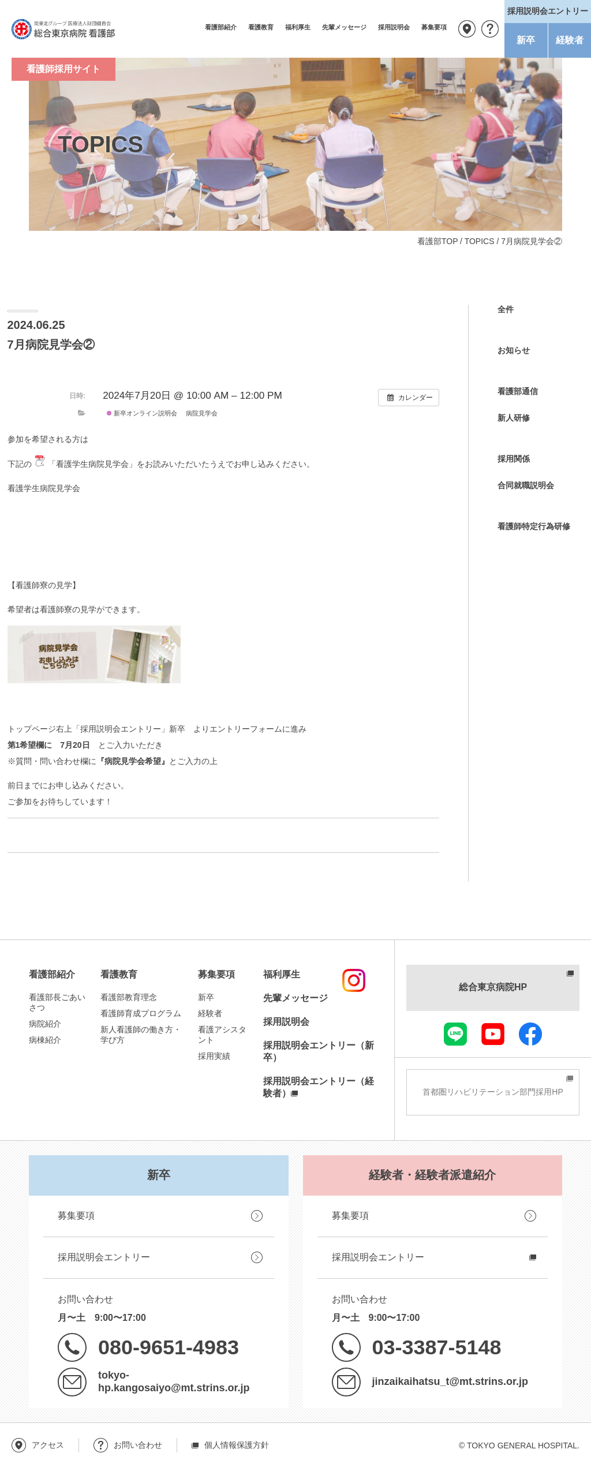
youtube (492, 1034)
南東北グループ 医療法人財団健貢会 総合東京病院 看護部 (63, 29)
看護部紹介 (221, 27)
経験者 (569, 40)
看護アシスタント (222, 1034)
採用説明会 (394, 27)
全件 (506, 309)
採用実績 (214, 1056)
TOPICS (480, 241)
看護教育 (261, 27)
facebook (530, 1034)
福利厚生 (298, 27)
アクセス (467, 28)
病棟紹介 (45, 1039)
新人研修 (514, 417)
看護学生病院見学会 (44, 488)
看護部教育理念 (128, 997)
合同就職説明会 (526, 485)
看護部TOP (437, 241)
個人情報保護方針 (236, 1445)
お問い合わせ (490, 28)
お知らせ (514, 350)
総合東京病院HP (493, 987)
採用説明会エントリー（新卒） (318, 1051)
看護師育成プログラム (140, 1013)
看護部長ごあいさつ (57, 1002)
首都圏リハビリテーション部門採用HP (492, 1091)
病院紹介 (45, 1023)
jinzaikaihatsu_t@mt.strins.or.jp (450, 1381)
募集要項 (434, 27)
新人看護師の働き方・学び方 (140, 1034)
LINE (455, 1034)
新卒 (526, 40)
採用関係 (514, 458)
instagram (353, 980)
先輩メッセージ (344, 27)
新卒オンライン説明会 (142, 413)
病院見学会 (202, 413)
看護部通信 (518, 391)
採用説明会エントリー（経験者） (318, 1087)
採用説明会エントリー (104, 1257)
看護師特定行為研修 (534, 526)
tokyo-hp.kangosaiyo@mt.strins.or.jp (173, 1381)
